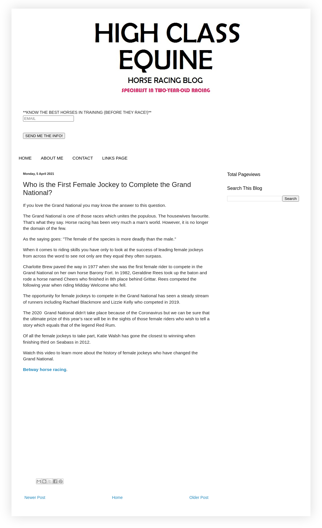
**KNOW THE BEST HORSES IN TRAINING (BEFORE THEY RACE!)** (87, 112)
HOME (25, 158)
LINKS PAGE (114, 158)
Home (117, 497)
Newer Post (34, 497)
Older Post (198, 497)
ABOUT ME (52, 158)
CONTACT (82, 158)
